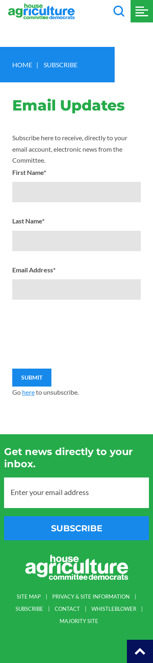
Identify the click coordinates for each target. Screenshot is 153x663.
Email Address (33, 270)
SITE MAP (29, 596)
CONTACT (67, 609)
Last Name (28, 221)
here (28, 392)
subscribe (76, 528)
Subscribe (61, 65)
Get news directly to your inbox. (68, 458)
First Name (29, 172)
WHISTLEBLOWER (113, 609)
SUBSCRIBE (29, 609)
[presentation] (74, 316)
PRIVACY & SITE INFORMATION (91, 596)
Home (22, 65)
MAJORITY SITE (79, 621)
